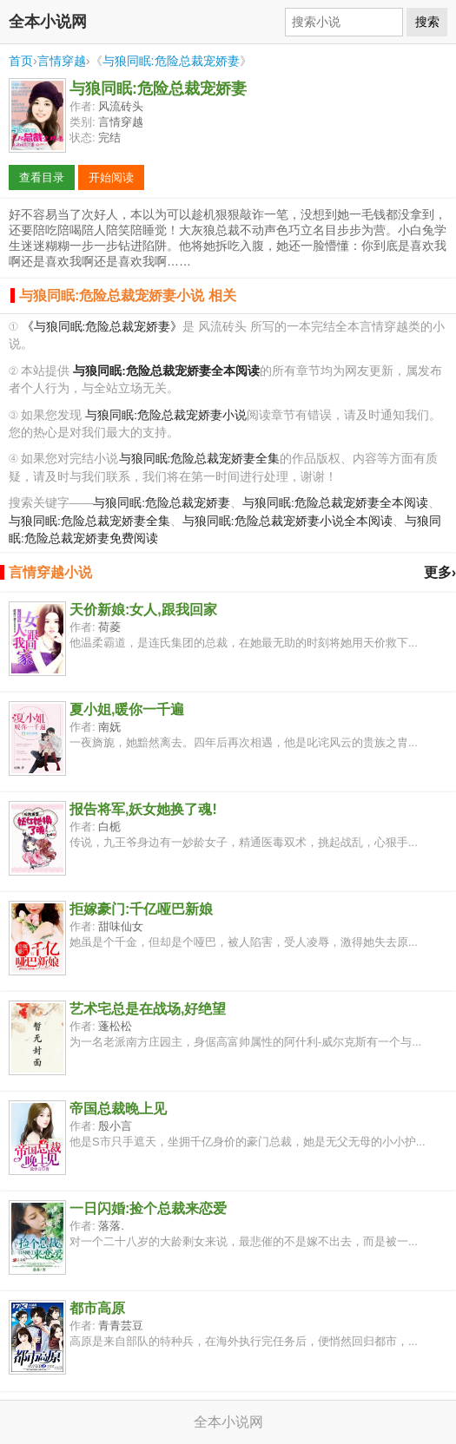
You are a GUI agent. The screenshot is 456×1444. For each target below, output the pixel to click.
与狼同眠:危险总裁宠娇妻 (171, 61)
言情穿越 (61, 61)
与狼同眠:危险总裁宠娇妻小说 (166, 415)
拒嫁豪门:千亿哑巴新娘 (141, 909)
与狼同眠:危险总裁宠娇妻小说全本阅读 (287, 521)
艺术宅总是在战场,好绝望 (147, 1008)
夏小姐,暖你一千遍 (126, 709)
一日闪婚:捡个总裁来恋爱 (148, 1208)
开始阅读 (111, 177)
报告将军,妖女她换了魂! (143, 809)
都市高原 (97, 1308)
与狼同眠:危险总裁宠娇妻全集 (200, 458)
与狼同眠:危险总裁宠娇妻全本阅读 (335, 502)
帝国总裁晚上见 (118, 1108)
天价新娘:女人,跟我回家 (143, 609)
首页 (21, 61)
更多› (440, 572)
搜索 (427, 22)
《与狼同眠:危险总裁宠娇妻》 (102, 326)
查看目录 (41, 177)
